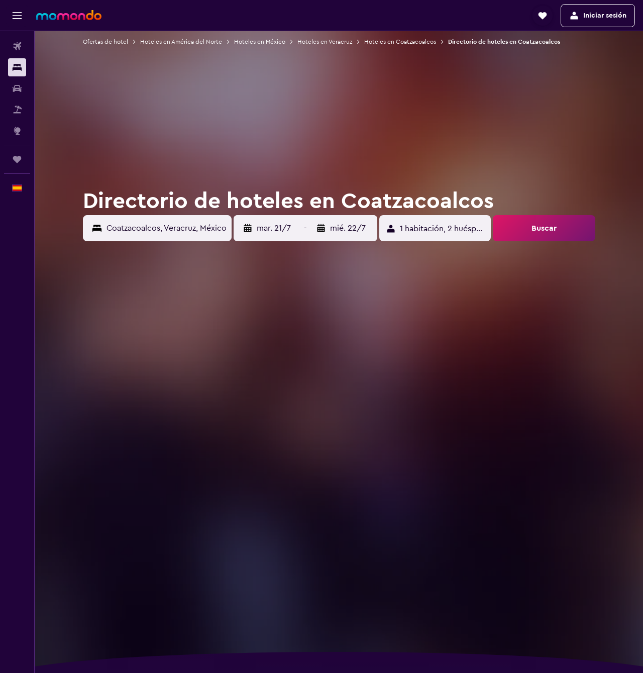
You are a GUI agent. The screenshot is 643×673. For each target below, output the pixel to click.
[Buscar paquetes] (17, 110)
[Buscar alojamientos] (17, 67)
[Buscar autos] (17, 88)
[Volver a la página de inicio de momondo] (68, 15)
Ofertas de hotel (105, 42)
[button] (17, 16)
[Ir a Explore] (17, 131)
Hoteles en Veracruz (324, 42)
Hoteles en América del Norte (181, 42)
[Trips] (17, 159)
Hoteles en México (259, 42)
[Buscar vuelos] (17, 46)
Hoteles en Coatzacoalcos (400, 42)
